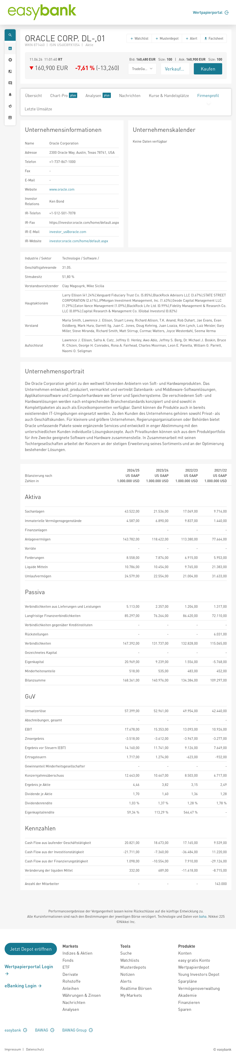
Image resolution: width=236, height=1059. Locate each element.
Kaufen (208, 69)
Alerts (126, 981)
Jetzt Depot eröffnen (31, 949)
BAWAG (44, 1029)
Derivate (70, 974)
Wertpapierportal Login (29, 969)
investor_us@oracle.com (67, 231)
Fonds (68, 960)
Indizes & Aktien (77, 953)
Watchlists (129, 960)
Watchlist (139, 38)
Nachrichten (130, 95)
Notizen (127, 974)
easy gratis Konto (194, 960)
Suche (126, 953)
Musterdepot (167, 38)
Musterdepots (133, 967)
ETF (66, 967)
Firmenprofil (208, 95)
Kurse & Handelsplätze (169, 95)
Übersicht (33, 95)
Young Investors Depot (198, 974)
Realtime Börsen (136, 988)
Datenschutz (35, 1049)
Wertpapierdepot (193, 967)
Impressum (13, 1049)
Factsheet (213, 38)
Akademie (187, 995)
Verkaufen (175, 69)
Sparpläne (187, 981)
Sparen (184, 1009)
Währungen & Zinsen (81, 995)
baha (202, 916)
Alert (191, 38)
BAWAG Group (77, 1029)
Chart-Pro (63, 95)
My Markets (131, 995)
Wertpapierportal (211, 12)
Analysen (98, 95)
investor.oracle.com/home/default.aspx (78, 241)
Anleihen (70, 988)
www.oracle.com (61, 189)
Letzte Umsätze (38, 108)
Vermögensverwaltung (199, 988)
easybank (16, 1029)
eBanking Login (23, 985)
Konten (185, 953)
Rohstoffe (71, 981)
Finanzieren (189, 1002)
